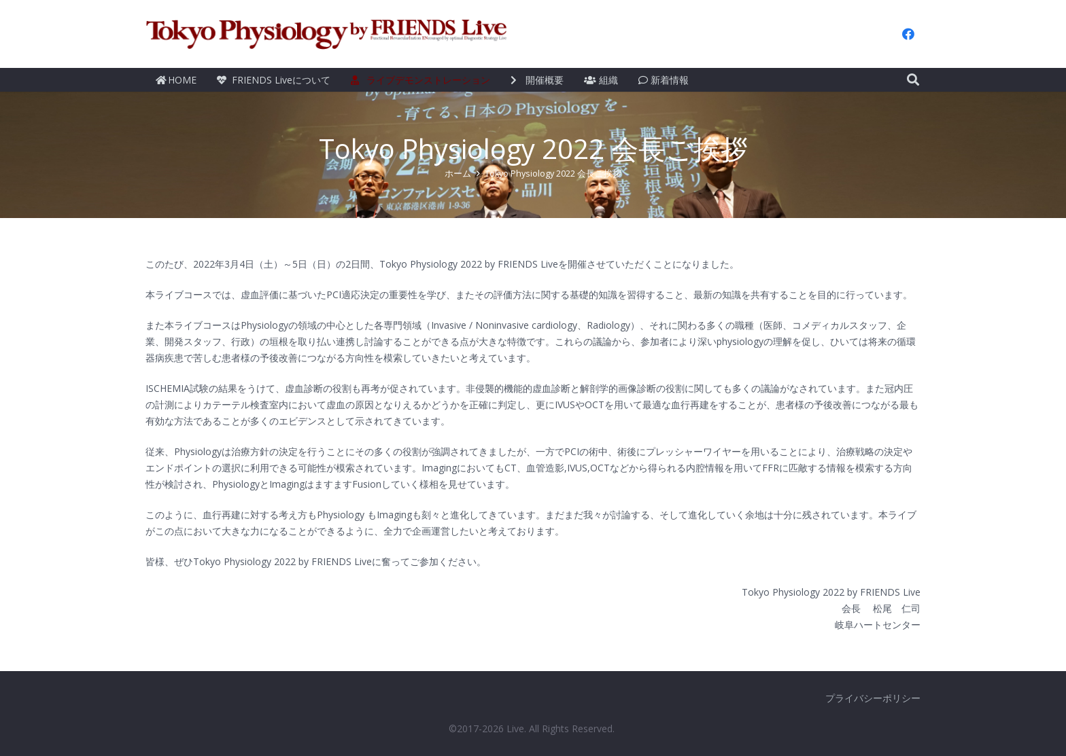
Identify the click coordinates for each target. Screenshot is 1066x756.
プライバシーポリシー (873, 697)
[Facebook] (908, 34)
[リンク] (327, 34)
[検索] (913, 80)
